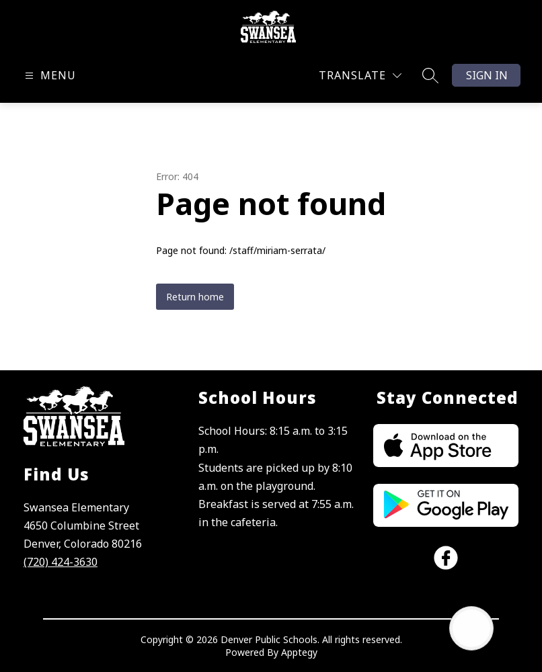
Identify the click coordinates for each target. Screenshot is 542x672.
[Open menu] (49, 75)
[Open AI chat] (471, 628)
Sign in (487, 75)
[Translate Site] (360, 75)
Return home (195, 296)
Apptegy (299, 652)
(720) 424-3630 (61, 561)
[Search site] (430, 75)
